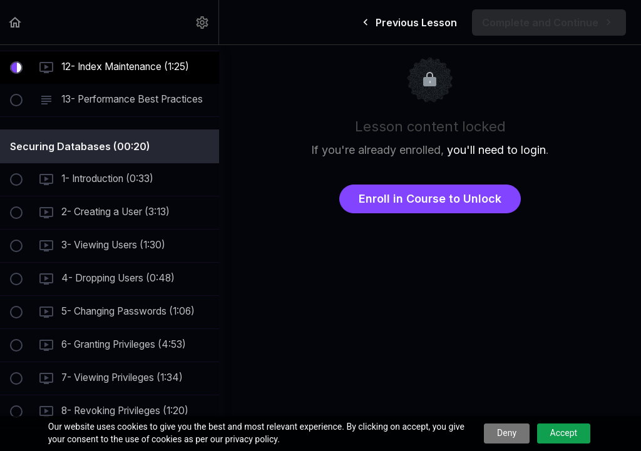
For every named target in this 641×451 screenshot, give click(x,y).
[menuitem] (202, 22)
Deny (506, 433)
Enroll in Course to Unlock (430, 198)
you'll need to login (496, 149)
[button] (15, 22)
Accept (564, 433)
